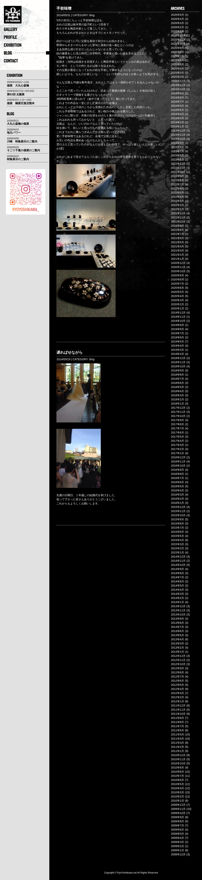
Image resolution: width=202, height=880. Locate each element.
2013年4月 (177, 639)
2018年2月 (177, 399)
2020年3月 (177, 300)
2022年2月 (177, 205)
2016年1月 (177, 502)
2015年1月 (177, 552)
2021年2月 (177, 254)
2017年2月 (177, 449)
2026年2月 (177, 27)
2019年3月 (177, 349)
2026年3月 (177, 23)
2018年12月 (178, 358)
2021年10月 (178, 221)
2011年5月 (177, 734)
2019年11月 (178, 316)
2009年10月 (178, 813)
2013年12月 (178, 606)
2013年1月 (177, 651)
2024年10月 (178, 89)
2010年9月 (177, 767)
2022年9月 (177, 176)
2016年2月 (177, 498)
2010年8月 (177, 771)
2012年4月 (177, 689)
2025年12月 (178, 35)
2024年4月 (177, 114)
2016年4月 (177, 490)
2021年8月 (177, 229)
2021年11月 (178, 217)
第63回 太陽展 (15, 94)
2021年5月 (177, 242)
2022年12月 (178, 163)
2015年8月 (177, 523)
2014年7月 (177, 577)
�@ (26, 16)
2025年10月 (178, 43)
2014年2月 (177, 598)
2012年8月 (177, 672)
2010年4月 (177, 788)
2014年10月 (178, 564)
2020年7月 (177, 283)
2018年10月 (178, 366)
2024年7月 (177, 101)
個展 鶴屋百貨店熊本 (21, 103)
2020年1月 (177, 308)
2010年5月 (177, 784)
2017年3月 (177, 444)
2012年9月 (177, 668)
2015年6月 (177, 531)
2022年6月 (177, 188)
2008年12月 (178, 854)
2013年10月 (178, 614)
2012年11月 (178, 660)
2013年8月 (177, 622)
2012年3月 (177, 693)
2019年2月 (177, 354)
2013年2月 (177, 647)
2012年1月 (177, 701)
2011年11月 (178, 709)
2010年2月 (177, 796)
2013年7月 (177, 626)
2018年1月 (177, 403)
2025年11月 (178, 39)
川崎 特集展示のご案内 (22, 141)
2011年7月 (177, 726)
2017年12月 (178, 407)
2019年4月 (177, 345)
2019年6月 (177, 337)
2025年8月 (177, 52)
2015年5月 (177, 535)
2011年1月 (177, 751)
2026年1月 (177, 31)
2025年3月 (177, 72)
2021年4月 (177, 246)
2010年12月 (178, 755)
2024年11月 (178, 85)
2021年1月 (177, 258)
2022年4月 (177, 196)
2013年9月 (177, 618)
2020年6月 (177, 287)
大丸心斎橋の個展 (18, 123)
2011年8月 (177, 722)
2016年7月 (177, 478)
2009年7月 (177, 825)
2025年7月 (177, 56)
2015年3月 (177, 544)
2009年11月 (178, 808)
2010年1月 (177, 800)
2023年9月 (177, 143)
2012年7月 (177, 676)
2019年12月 (178, 312)
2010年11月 (178, 759)
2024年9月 (177, 93)
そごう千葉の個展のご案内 (23, 150)
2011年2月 (177, 746)
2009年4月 (177, 837)
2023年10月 (178, 138)
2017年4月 (177, 440)
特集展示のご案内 (18, 159)
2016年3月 (177, 494)
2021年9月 (177, 225)
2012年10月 (178, 664)
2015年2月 (177, 548)
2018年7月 (177, 378)
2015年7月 (177, 527)
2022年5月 (177, 192)
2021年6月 (177, 238)
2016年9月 (177, 469)
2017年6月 (177, 432)
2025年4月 (177, 68)
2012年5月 (177, 684)
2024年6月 (177, 105)
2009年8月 (177, 821)
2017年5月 (177, 436)
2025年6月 (177, 60)
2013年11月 (178, 610)
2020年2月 (177, 304)
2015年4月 (177, 540)
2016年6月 (177, 482)
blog (91, 15)
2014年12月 (178, 556)
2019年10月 (178, 320)
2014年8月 (177, 573)
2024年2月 (177, 122)
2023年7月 (177, 151)
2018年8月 (177, 374)
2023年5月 (177, 159)
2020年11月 (178, 267)
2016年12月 (178, 457)
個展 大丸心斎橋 (18, 85)
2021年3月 (177, 250)
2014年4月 (177, 589)
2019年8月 (177, 329)
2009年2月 (177, 846)
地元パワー (14, 132)
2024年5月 (177, 109)
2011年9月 (177, 717)
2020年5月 (177, 291)
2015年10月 (178, 515)
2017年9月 (177, 420)
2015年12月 (178, 507)
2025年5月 (177, 64)
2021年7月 (177, 234)
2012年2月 (177, 697)
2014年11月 (178, 560)
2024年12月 (178, 81)
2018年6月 (177, 382)
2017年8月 (177, 424)
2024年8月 (177, 97)
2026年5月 (177, 14)
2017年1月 (177, 453)
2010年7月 (177, 775)
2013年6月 (177, 631)
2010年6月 (177, 780)
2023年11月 (178, 134)
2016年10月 (178, 465)
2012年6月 (177, 680)
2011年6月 (177, 730)
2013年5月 (177, 635)
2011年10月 (178, 713)
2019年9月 (177, 325)
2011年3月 (177, 742)
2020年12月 (178, 263)
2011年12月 (178, 705)
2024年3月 (177, 118)
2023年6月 (177, 155)
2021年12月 (178, 213)
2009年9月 (177, 817)
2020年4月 (177, 296)
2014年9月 (177, 569)
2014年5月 (177, 585)
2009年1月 (177, 850)
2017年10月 (178, 416)
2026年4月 (177, 18)
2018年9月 (177, 370)
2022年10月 (178, 172)
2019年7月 (177, 333)
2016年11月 (178, 461)
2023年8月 (177, 147)
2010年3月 (177, 792)
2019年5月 (177, 341)
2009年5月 (177, 833)
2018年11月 (178, 362)
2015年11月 (178, 511)
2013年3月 (177, 643)
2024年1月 (177, 126)
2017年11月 (178, 411)
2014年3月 (177, 593)
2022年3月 (177, 200)
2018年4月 (177, 391)
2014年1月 (177, 602)
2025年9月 (177, 47)
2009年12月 (178, 804)
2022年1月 (177, 209)
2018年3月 (177, 395)
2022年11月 (178, 167)
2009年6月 (177, 829)
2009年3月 (177, 842)
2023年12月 (178, 130)
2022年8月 (177, 180)
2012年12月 (178, 655)
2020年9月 (177, 275)
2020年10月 (178, 271)
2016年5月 (177, 486)
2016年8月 (177, 473)
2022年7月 (177, 184)
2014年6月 (177, 581)
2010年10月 (178, 763)
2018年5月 (177, 387)
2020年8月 (177, 279)
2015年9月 (177, 519)
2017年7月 (177, 428)
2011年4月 (177, 738)
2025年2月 (177, 76)
